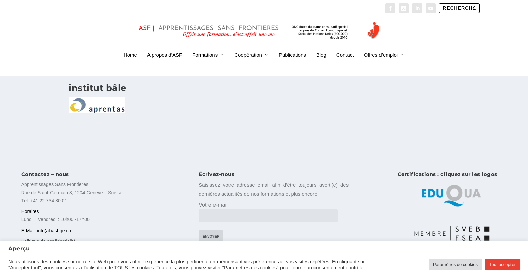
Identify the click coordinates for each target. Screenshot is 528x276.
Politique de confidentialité (48, 240)
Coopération (248, 46)
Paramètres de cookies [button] (455, 264)
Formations (205, 46)
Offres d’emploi (381, 46)
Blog (321, 46)
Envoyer (211, 235)
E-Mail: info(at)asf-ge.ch (46, 229)
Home (130, 46)
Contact (345, 46)
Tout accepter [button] (502, 264)
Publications (292, 46)
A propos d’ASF (164, 46)
